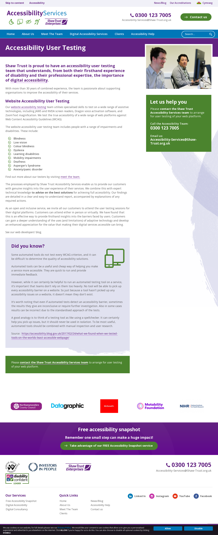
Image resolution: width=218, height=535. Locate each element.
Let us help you (168, 101)
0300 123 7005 (150, 15)
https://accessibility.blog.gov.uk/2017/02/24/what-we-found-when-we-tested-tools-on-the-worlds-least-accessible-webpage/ (64, 335)
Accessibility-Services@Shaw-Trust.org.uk (146, 20)
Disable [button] (199, 528)
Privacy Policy (64, 527)
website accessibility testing (28, 107)
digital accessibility (29, 79)
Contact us (198, 17)
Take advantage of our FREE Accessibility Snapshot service (111, 445)
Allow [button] (168, 528)
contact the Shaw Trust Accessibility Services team (54, 362)
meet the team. (70, 176)
